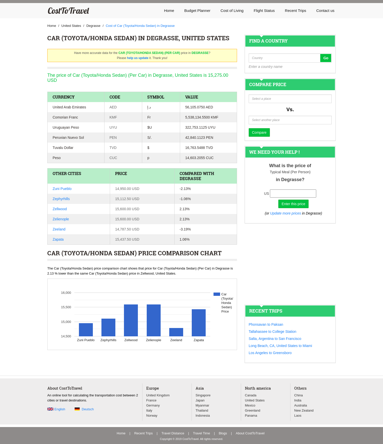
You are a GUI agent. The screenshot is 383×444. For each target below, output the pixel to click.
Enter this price (293, 204)
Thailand (202, 410)
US (266, 193)
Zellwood (60, 209)
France (151, 400)
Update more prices (285, 213)
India (297, 400)
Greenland (252, 410)
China (298, 395)
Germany (153, 405)
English (59, 409)
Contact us (325, 10)
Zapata (58, 239)
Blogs (223, 433)
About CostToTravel (250, 433)
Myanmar (202, 405)
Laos (297, 415)
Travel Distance (172, 433)
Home (169, 10)
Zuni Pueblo (62, 189)
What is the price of (290, 165)
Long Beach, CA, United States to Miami (280, 346)
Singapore (203, 395)
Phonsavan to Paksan (266, 324)
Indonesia (203, 415)
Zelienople (61, 219)
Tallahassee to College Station (272, 332)
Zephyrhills (61, 199)
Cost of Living (232, 10)
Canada (251, 395)
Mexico (250, 405)
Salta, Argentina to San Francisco (275, 339)
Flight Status (264, 10)
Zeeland (59, 229)
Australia (300, 405)
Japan (200, 400)
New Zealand (304, 410)
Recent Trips (295, 10)
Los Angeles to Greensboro (270, 353)
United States (255, 400)
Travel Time (201, 433)
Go (325, 58)
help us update (137, 58)
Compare (259, 132)
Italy (149, 410)
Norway (151, 415)
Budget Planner (197, 10)
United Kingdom (158, 395)
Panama (251, 415)
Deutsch (88, 409)
